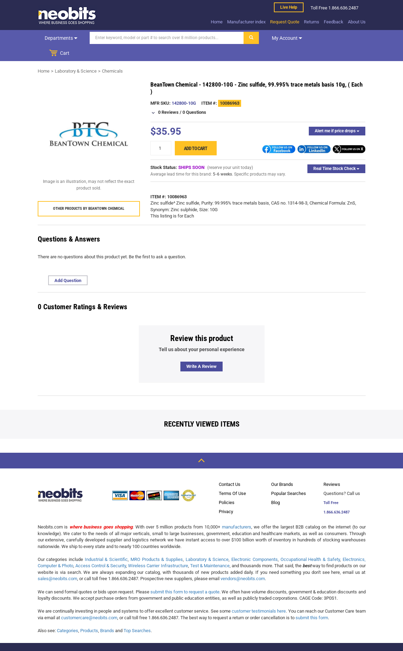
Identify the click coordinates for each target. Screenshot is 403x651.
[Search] (166, 38)
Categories (67, 615)
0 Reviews (168, 96)
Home (217, 21)
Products (89, 615)
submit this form (312, 602)
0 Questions (194, 96)
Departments (60, 38)
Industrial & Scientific (106, 544)
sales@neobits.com (57, 563)
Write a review (201, 351)
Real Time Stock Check (336, 153)
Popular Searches (288, 478)
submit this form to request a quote (185, 576)
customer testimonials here (259, 595)
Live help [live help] (288, 7)
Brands (107, 615)
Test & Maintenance (210, 550)
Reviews (331, 469)
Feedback (333, 21)
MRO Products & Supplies (156, 544)
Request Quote (284, 21)
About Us (357, 21)
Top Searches (137, 615)
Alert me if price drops (337, 115)
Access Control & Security (100, 550)
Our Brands (282, 469)
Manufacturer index (246, 21)
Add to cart (195, 133)
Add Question (67, 265)
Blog (275, 487)
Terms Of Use (232, 478)
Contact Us (229, 469)
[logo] (67, 15)
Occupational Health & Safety (310, 544)
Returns (311, 21)
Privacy (226, 496)
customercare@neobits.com (89, 602)
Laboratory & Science (76, 55)
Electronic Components (254, 544)
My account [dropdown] (286, 38)
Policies (226, 487)
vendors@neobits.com (243, 563)
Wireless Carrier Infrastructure (158, 550)
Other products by (88, 193)
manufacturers (236, 511)
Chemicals (112, 55)
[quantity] (160, 133)
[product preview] (89, 119)
